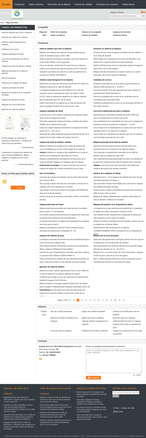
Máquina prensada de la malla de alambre (14, 72)
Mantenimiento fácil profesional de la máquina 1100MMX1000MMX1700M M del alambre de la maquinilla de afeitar (117, 231)
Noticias (6, 13)
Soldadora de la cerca (10, 49)
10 (115, 300)
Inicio (2, 23)
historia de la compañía (91, 32)
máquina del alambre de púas (13, 100)
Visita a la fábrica (58, 35)
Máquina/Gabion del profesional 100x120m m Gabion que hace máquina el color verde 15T (19, 399)
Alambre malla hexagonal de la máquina (14, 43)
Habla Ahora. (128, 4)
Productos (20, 4)
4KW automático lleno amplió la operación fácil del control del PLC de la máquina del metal (92, 417)
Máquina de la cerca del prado (13, 105)
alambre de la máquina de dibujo (14, 83)
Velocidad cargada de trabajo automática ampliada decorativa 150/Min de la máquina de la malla (90, 402)
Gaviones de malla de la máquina (15, 37)
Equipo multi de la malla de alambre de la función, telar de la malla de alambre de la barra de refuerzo (55, 399)
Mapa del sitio (128, 408)
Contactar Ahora (120, 35)
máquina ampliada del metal (13, 54)
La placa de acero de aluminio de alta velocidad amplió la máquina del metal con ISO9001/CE (91, 409)
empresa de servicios (122, 32)
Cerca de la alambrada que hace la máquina (15, 60)
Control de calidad (83, 4)
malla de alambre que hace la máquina (17, 32)
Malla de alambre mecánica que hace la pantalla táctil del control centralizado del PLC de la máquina (55, 422)
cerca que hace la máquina (61, 331)
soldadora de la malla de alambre (95, 331)
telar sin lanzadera (9, 78)
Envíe (115, 396)
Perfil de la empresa (59, 32)
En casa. (6, 4)
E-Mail (116, 408)
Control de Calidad (89, 35)
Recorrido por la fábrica (59, 4)
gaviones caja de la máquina (124, 318)
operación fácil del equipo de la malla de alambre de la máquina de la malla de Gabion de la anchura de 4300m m (19, 417)
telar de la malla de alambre (61, 311)
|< (69, 300)
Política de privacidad (12, 436)
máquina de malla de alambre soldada (16, 66)
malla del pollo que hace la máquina (127, 321)
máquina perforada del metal (13, 88)
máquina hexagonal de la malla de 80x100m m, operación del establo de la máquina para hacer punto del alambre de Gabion (19, 425)
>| (123, 300)
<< (74, 300)
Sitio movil (118, 412)
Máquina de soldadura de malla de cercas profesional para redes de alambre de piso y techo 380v (53, 415)
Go (143, 16)
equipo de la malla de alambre (93, 311)
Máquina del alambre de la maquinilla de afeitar (16, 94)
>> (119, 300)
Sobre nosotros (36, 4)
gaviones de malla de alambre (13, 109)
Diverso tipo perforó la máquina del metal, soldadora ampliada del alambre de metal (92, 394)
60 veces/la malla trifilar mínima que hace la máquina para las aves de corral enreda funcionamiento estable (55, 407)
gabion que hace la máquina (93, 318)
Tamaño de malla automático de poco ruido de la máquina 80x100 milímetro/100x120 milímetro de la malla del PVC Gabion (19, 408)
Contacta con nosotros (107, 4)
